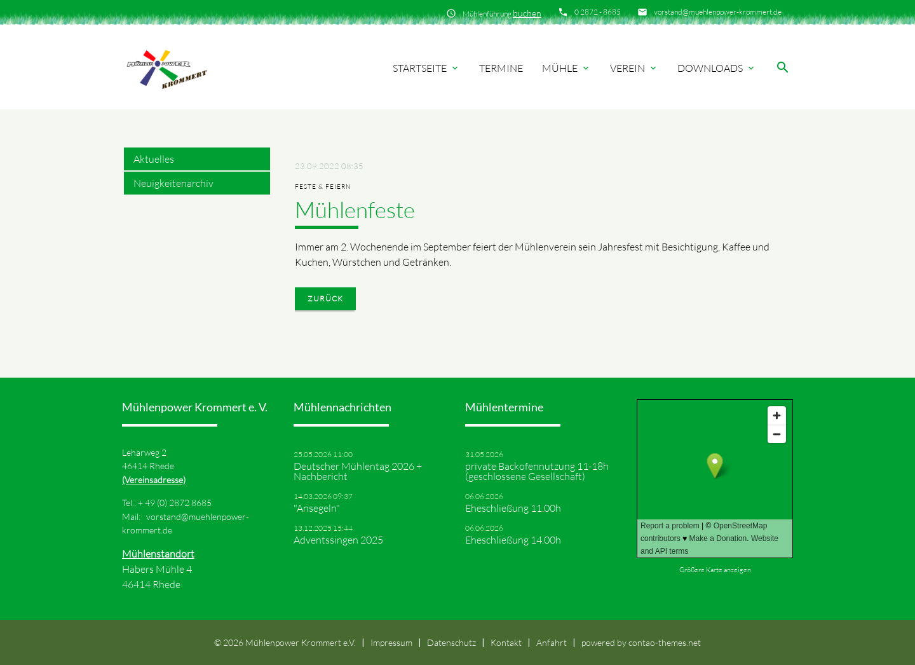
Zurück (325, 298)
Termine (501, 68)
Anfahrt (551, 642)
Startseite (426, 68)
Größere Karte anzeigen (715, 569)
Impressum (391, 642)
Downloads (716, 68)
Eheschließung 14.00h (513, 540)
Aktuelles (153, 159)
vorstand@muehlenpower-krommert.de (718, 12)
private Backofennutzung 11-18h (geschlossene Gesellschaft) (537, 471)
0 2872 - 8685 (597, 12)
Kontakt (506, 642)
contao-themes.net (664, 642)
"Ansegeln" (317, 508)
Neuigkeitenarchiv (173, 183)
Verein (634, 68)
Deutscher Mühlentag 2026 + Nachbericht (358, 471)
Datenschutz (451, 642)
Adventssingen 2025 (338, 540)
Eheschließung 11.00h (513, 508)
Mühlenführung (502, 13)
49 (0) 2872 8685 (178, 502)
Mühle (566, 68)
